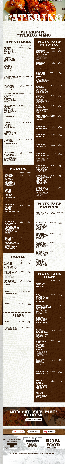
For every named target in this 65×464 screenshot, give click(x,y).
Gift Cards (59, 0)
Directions (32, 446)
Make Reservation (51, 0)
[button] (63, 9)
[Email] (34, 449)
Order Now (34, 431)
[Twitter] (28, 449)
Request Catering (33, 420)
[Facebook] (30, 449)
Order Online (42, 0)
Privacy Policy (52, 453)
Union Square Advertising (33, 453)
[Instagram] (32, 449)
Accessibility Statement (43, 453)
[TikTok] (36, 449)
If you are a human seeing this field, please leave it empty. (12, 448)
